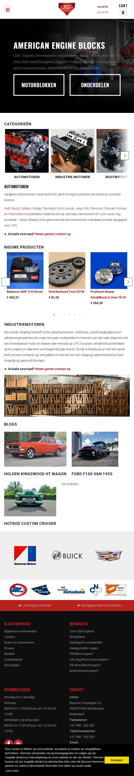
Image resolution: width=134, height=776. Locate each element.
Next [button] (128, 282)
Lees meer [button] (12, 770)
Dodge (37, 208)
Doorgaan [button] (117, 760)
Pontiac (121, 208)
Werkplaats (77, 637)
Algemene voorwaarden (20, 631)
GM (86, 208)
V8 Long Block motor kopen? (89, 659)
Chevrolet (96, 208)
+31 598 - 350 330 (82, 737)
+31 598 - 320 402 (82, 725)
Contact (9, 637)
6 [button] (80, 315)
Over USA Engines (82, 631)
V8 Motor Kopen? (81, 654)
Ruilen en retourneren (19, 642)
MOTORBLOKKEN (38, 85)
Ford (60, 208)
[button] (125, 156)
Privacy (9, 648)
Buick (15, 208)
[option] (67, 66)
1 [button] (54, 315)
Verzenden (11, 665)
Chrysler (109, 208)
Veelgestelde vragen (84, 648)
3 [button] (64, 315)
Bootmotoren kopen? (84, 671)
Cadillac (26, 208)
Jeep (78, 208)
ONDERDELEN (95, 85)
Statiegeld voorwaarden (86, 642)
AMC (7, 208)
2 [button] (59, 315)
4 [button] (69, 315)
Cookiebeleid (13, 659)
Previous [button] (6, 282)
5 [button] (75, 315)
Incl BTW (103, 6)
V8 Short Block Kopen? (85, 665)
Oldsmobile (16, 214)
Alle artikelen (70, 484)
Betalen (9, 654)
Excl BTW (102, 12)
